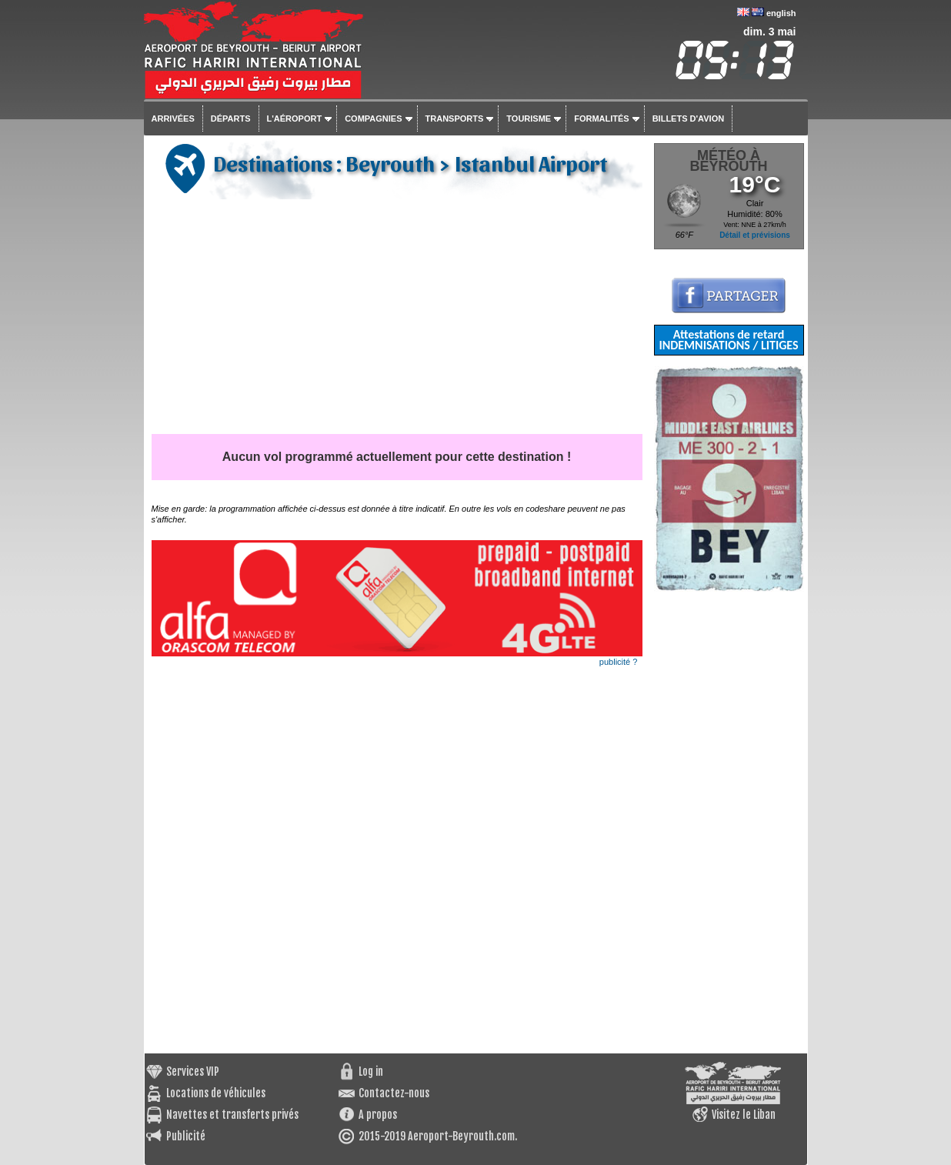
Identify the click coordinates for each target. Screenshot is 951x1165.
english (781, 13)
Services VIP (192, 1071)
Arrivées (173, 118)
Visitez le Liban (744, 1114)
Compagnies (373, 118)
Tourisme (528, 118)
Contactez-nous (394, 1093)
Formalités (601, 118)
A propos (378, 1114)
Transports (454, 118)
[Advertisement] (397, 318)
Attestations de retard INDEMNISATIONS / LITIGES (728, 339)
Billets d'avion (688, 118)
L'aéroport (294, 118)
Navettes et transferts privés (232, 1114)
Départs (231, 118)
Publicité (185, 1136)
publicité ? (618, 661)
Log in (371, 1071)
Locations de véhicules (215, 1093)
